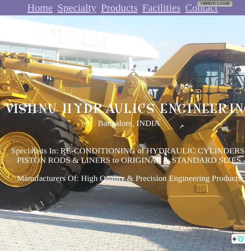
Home (40, 7)
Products (119, 7)
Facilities (161, 7)
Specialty (77, 7)
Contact (201, 7)
